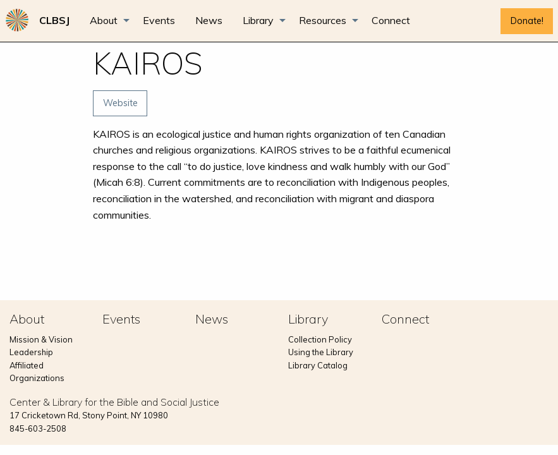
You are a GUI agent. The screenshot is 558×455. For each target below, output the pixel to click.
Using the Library (320, 352)
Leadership (31, 352)
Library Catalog (318, 365)
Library (258, 20)
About (104, 20)
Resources (322, 20)
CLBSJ (54, 20)
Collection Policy (320, 339)
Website (120, 103)
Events (159, 20)
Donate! (527, 21)
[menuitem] (54, 20)
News (208, 20)
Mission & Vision (41, 339)
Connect (391, 20)
